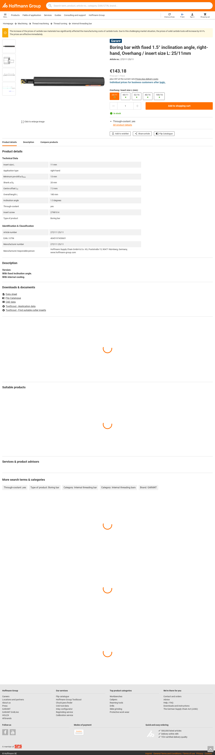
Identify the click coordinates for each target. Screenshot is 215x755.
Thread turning (60, 23)
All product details (122, 125)
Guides (58, 15)
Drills (112, 706)
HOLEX (5, 715)
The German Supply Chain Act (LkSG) (180, 709)
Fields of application (32, 15)
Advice (166, 699)
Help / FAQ (168, 703)
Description (28, 142)
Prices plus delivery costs (146, 79)
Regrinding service (64, 712)
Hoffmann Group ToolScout (69, 699)
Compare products (49, 142)
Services (48, 15)
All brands (6, 718)
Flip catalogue (62, 696)
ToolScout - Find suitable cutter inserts (24, 310)
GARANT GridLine (10, 712)
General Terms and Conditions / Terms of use (174, 753)
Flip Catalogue (164, 133)
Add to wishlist (120, 133)
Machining (22, 23)
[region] (11, 81)
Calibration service (64, 715)
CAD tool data (62, 706)
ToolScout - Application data (19, 306)
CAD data (9, 302)
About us (6, 703)
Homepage (8, 23)
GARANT (6, 709)
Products (15, 15)
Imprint (148, 753)
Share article (142, 133)
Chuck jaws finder (64, 703)
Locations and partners (13, 699)
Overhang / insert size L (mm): (124, 90)
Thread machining (40, 23)
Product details (9, 142)
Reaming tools (116, 703)
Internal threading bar (82, 23)
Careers (5, 696)
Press (4, 706)
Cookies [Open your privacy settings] (208, 753)
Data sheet (9, 294)
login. (163, 82)
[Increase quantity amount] (137, 106)
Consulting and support (75, 15)
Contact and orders (172, 696)
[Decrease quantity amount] (113, 106)
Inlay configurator (64, 709)
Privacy (199, 753)
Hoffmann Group (97, 15)
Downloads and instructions (176, 706)
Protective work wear (119, 712)
